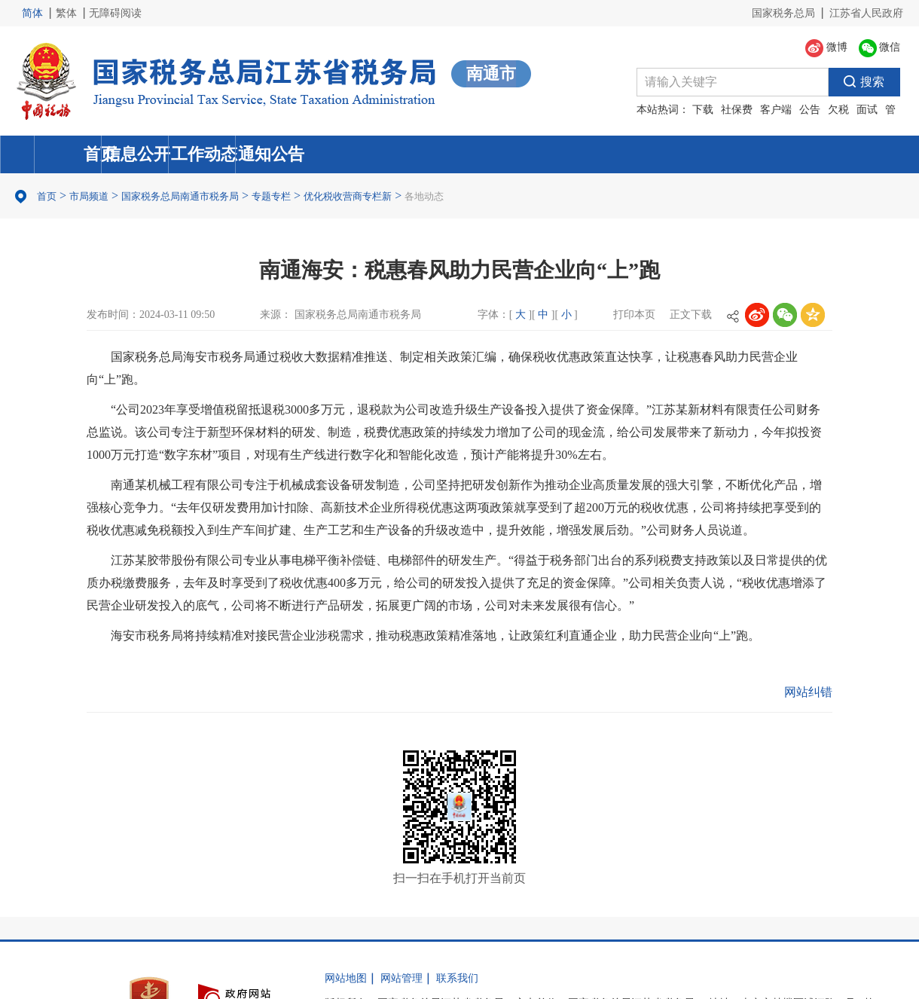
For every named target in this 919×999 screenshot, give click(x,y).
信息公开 (344, 154)
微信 (880, 48)
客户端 (776, 109)
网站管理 (401, 978)
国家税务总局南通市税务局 (180, 196)
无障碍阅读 (115, 13)
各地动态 (424, 196)
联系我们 (457, 978)
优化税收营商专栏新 (348, 196)
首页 (115, 154)
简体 (32, 13)
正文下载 (691, 314)
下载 (702, 109)
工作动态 (573, 154)
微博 (826, 48)
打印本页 (634, 314)
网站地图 (346, 978)
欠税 (838, 109)
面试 (867, 109)
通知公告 (802, 154)
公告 (809, 109)
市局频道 (88, 196)
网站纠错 (808, 692)
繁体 (66, 13)
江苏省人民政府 (866, 13)
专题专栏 (271, 196)
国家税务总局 (783, 13)
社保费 (737, 109)
